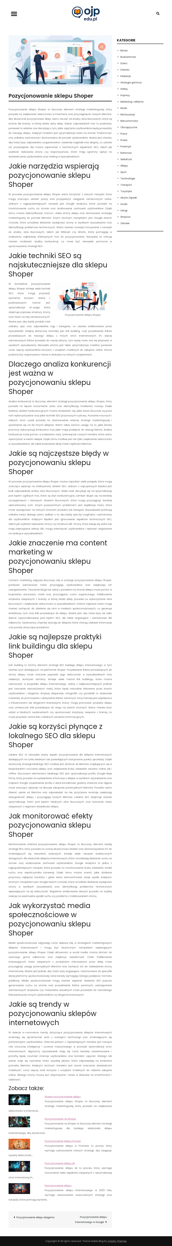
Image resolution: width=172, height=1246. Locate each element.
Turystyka (126, 191)
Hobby (124, 89)
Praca (123, 133)
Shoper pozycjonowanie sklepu (63, 1096)
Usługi (123, 210)
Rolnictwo (126, 153)
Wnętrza (125, 217)
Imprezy (125, 95)
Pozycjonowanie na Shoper (60, 1119)
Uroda (123, 204)
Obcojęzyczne (128, 127)
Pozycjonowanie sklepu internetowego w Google (91, 1219)
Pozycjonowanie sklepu (58, 1185)
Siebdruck (126, 159)
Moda (123, 108)
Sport (123, 172)
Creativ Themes (117, 1241)
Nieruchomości (129, 121)
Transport (126, 185)
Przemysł (125, 146)
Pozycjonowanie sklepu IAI (60, 1163)
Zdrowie (125, 223)
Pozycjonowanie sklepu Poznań (63, 1141)
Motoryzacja (127, 114)
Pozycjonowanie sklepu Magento (35, 1217)
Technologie (127, 178)
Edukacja (125, 76)
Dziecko (125, 69)
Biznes (124, 50)
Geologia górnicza (131, 82)
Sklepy (124, 165)
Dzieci (123, 63)
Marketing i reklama (131, 101)
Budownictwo (128, 57)
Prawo (123, 140)
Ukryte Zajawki (128, 197)
